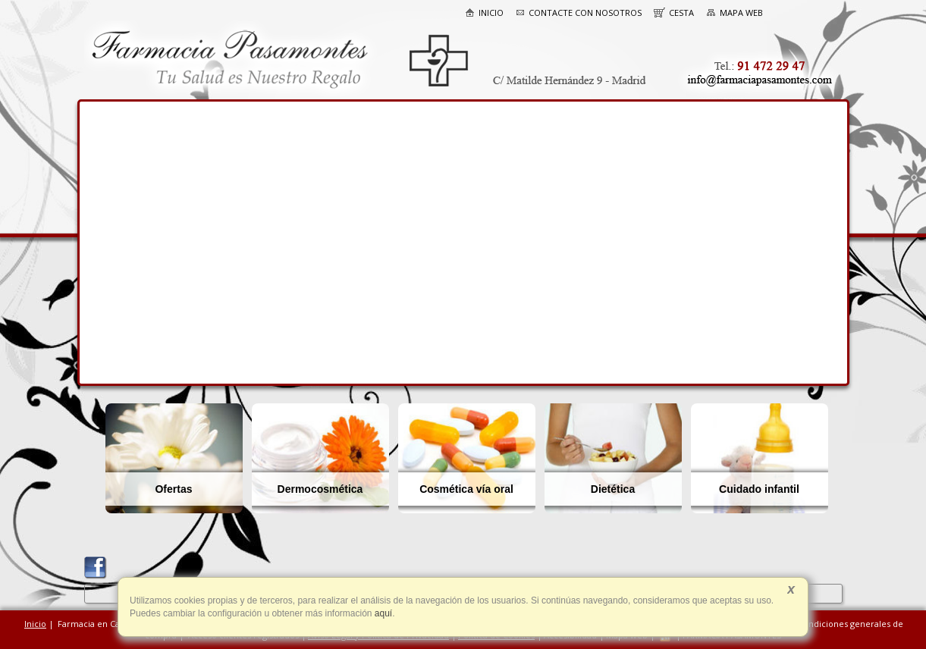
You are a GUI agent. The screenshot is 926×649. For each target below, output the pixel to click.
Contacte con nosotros (579, 12)
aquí (382, 613)
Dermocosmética (320, 489)
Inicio (484, 12)
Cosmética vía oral (466, 489)
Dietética (613, 489)
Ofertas (173, 489)
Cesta (674, 12)
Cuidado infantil (759, 489)
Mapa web (734, 12)
